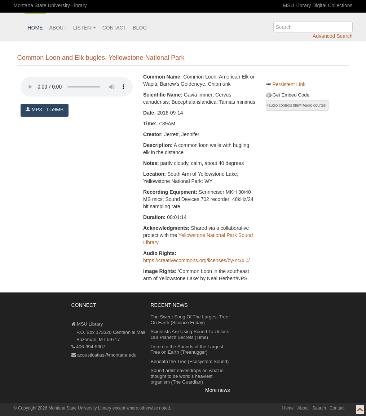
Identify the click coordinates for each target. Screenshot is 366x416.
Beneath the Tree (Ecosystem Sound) (190, 361)
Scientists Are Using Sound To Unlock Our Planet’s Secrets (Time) (190, 334)
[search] (313, 27)
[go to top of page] (360, 409)
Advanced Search (333, 36)
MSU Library (87, 324)
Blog (140, 28)
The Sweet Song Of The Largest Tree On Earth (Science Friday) (190, 319)
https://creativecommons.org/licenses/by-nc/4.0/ (196, 260)
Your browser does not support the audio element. (77, 87)
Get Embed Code (290, 95)
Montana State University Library (50, 5)
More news (217, 390)
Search (319, 408)
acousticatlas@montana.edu (104, 355)
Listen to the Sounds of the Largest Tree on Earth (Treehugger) (187, 349)
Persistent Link (288, 84)
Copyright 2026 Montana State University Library (64, 408)
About (58, 28)
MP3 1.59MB (45, 109)
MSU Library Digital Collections (318, 5)
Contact (114, 28)
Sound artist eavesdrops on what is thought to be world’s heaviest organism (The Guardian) (187, 376)
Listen (84, 28)
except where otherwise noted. (142, 408)
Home (35, 28)
